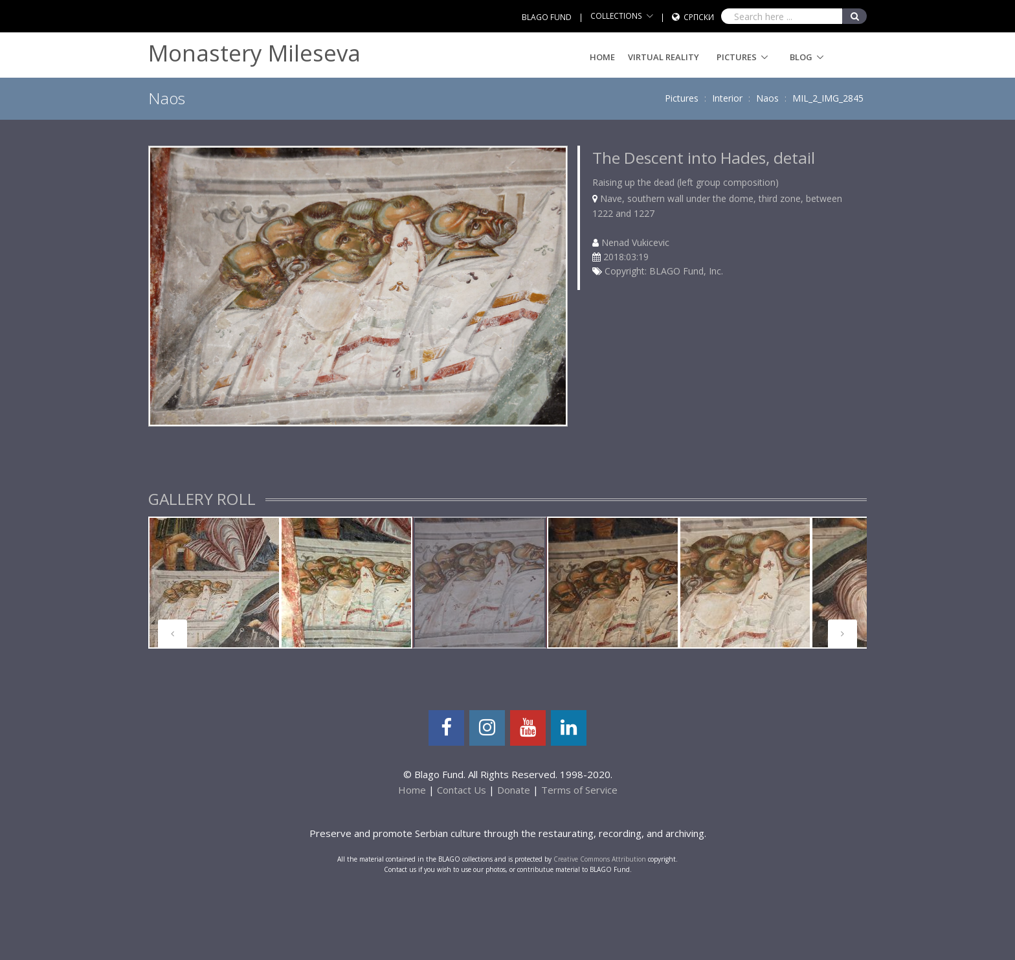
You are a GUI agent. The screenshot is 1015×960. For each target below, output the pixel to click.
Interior (727, 98)
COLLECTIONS (616, 15)
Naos (767, 98)
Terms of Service (579, 789)
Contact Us (461, 789)
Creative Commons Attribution (599, 859)
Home (602, 57)
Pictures (737, 57)
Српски (699, 17)
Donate (513, 789)
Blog (801, 57)
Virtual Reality (663, 57)
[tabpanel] (214, 583)
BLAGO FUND (547, 17)
